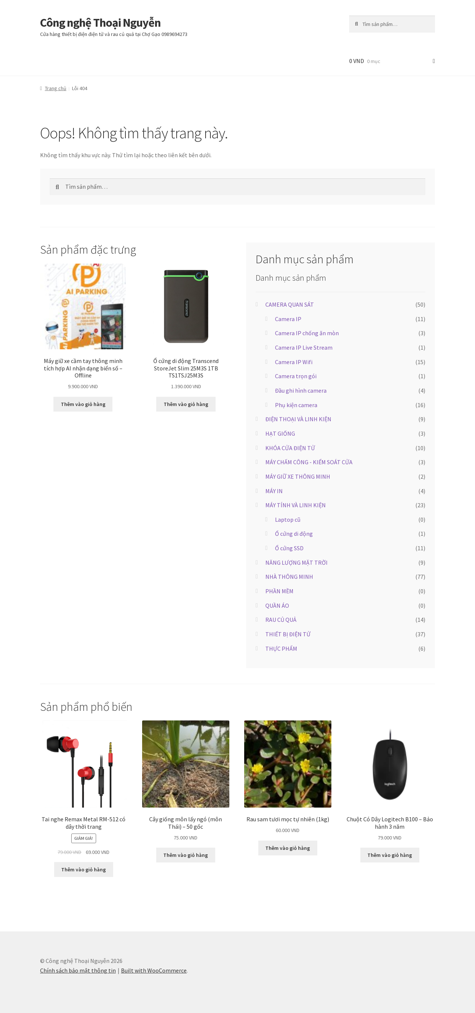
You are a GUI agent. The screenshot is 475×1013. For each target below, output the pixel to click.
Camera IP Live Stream (303, 347)
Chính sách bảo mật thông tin (78, 970)
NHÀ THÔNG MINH (289, 576)
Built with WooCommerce (154, 970)
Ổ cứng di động (294, 533)
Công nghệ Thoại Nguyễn (100, 22)
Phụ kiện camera (296, 405)
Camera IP (288, 319)
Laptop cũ (288, 519)
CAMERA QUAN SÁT (289, 304)
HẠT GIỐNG (280, 433)
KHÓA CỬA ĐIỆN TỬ (290, 448)
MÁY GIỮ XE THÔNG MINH (297, 476)
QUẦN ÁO (277, 605)
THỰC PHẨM (281, 648)
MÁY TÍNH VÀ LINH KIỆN (295, 505)
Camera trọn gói (296, 376)
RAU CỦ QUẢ (281, 619)
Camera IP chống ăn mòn (307, 333)
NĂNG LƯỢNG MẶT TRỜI (296, 562)
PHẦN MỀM (279, 591)
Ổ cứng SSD (289, 548)
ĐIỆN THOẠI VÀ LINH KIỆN (298, 419)
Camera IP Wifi (293, 362)
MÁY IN (274, 491)
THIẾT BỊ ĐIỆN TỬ (288, 634)
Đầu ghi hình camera (301, 390)
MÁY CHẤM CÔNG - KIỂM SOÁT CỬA (309, 462)
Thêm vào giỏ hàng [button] (83, 404)
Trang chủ (55, 88)
